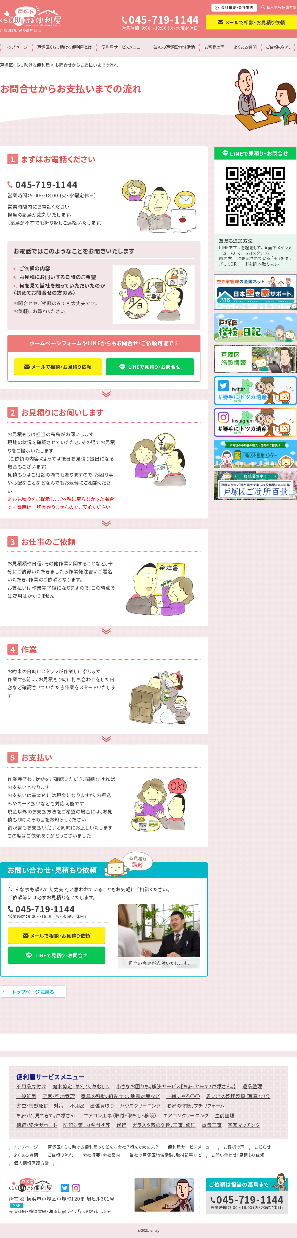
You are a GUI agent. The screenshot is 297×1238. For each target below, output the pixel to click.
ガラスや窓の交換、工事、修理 (163, 1125)
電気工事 (212, 1125)
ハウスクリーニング (140, 1105)
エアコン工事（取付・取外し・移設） (120, 1115)
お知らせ (262, 1147)
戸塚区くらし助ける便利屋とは (64, 47)
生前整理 (225, 1115)
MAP (16, 1205)
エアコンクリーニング (185, 1115)
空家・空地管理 (58, 1096)
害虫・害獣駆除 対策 (40, 1105)
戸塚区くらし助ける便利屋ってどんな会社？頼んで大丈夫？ (103, 1147)
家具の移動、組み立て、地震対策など (120, 1096)
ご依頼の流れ (278, 47)
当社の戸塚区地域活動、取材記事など (166, 1155)
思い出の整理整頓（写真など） (238, 1096)
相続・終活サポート (36, 1125)
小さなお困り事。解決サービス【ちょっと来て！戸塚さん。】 (176, 1086)
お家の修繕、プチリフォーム (196, 1105)
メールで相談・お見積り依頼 (255, 22)
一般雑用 (26, 1096)
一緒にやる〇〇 (183, 1096)
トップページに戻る (33, 991)
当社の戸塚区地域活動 (174, 47)
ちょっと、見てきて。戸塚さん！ (47, 1115)
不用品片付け (31, 1086)
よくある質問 (245, 47)
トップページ (16, 47)
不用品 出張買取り (92, 1105)
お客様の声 (214, 47)
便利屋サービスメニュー (122, 47)
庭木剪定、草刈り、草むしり (81, 1086)
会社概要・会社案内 (237, 7)
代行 (121, 1125)
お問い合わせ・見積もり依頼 (237, 1155)
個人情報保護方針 (282, 7)
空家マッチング (244, 1125)
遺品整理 (252, 1086)
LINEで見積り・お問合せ (154, 366)
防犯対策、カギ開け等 (86, 1125)
